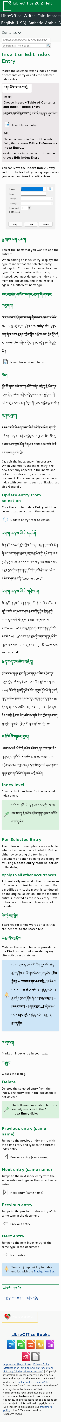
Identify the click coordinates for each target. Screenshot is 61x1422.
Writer (29, 15)
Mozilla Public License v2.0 (31, 1382)
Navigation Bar (44, 1271)
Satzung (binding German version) (23, 1371)
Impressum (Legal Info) (17, 1364)
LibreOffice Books (30, 1334)
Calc (41, 15)
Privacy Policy (41, 1364)
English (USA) (13, 22)
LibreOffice (11, 15)
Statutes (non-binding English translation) (28, 1368)
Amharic (35, 22)
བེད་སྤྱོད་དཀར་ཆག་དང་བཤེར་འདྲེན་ (20, 1298)
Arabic (50, 22)
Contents (9, 32)
